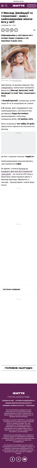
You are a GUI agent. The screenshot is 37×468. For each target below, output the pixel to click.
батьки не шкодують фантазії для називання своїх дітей (16, 171)
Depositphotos (17, 80)
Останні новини (11, 289)
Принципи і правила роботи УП (13, 405)
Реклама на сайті (8, 400)
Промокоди (30, 405)
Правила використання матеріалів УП (18, 403)
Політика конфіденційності (25, 400)
